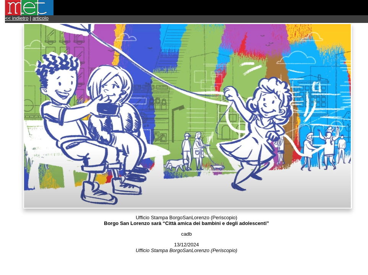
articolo (40, 18)
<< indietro (16, 18)
